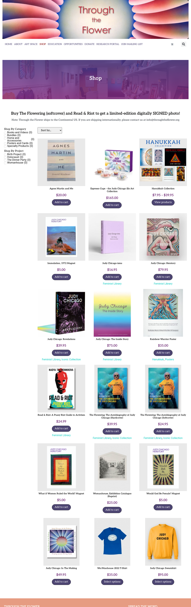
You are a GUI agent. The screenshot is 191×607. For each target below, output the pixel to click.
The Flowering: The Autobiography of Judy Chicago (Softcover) (163, 416)
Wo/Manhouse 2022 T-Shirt (112, 568)
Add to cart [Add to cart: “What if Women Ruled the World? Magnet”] (61, 507)
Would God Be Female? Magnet (163, 493)
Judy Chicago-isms (112, 263)
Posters (169, 359)
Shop (43, 44)
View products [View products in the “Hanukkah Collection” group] (163, 202)
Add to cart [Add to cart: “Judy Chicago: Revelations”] (61, 352)
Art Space (31, 44)
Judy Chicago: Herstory (163, 263)
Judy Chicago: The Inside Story (112, 339)
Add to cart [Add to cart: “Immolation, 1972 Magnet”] (61, 277)
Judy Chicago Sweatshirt (163, 568)
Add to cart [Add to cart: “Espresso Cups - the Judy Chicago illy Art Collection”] (112, 205)
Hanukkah (158, 359)
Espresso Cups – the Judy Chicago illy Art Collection (112, 190)
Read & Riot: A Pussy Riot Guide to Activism (61, 415)
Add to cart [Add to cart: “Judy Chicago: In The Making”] (61, 581)
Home (8, 44)
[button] (183, 44)
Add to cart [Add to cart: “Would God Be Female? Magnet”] (163, 507)
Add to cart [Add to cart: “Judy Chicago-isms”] (112, 277)
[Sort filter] (50, 130)
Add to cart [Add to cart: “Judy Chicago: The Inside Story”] (112, 352)
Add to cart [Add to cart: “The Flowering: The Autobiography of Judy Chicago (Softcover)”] (163, 431)
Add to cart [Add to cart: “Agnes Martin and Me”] (61, 202)
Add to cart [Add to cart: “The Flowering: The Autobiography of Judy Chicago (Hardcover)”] (112, 431)
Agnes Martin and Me (61, 188)
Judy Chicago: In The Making (61, 568)
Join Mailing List (132, 44)
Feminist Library (112, 283)
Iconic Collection (71, 359)
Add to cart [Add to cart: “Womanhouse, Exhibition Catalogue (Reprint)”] (112, 509)
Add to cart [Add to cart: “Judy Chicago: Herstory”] (163, 277)
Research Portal (107, 44)
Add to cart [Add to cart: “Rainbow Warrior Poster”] (163, 352)
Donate (90, 44)
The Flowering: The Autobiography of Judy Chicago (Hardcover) (112, 416)
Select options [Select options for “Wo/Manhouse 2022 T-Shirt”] (112, 581)
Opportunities (73, 44)
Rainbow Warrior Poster (163, 339)
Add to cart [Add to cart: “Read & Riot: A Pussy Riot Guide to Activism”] (61, 428)
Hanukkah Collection (163, 188)
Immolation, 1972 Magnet (61, 263)
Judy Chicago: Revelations (61, 339)
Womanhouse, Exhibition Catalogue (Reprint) (112, 495)
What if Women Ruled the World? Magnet (61, 493)
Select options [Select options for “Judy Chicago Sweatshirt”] (163, 581)
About (18, 44)
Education (55, 44)
